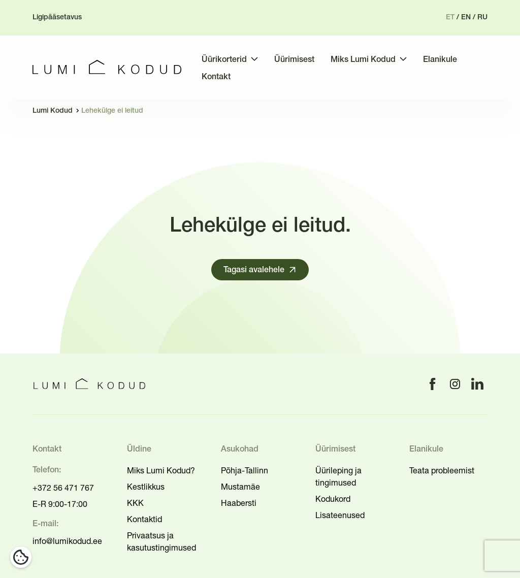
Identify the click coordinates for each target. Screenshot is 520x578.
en (466, 17)
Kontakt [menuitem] (216, 77)
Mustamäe (240, 486)
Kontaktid (144, 519)
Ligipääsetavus (57, 17)
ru (482, 17)
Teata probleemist (441, 470)
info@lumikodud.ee (67, 540)
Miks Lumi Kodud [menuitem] (363, 59)
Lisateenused (340, 515)
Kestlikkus (146, 486)
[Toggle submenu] (254, 59)
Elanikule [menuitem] (440, 59)
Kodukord (332, 498)
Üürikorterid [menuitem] (224, 59)
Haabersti (238, 502)
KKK (135, 502)
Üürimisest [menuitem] (294, 59)
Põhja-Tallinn (244, 470)
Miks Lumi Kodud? (161, 470)
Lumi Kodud (52, 111)
